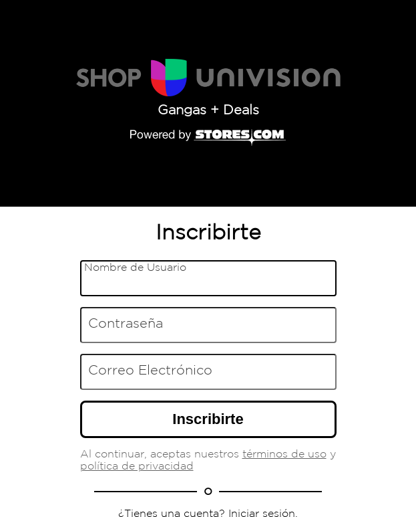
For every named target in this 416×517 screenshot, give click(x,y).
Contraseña (125, 323)
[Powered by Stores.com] (208, 138)
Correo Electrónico (150, 370)
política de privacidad (137, 466)
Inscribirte (207, 419)
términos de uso (284, 454)
